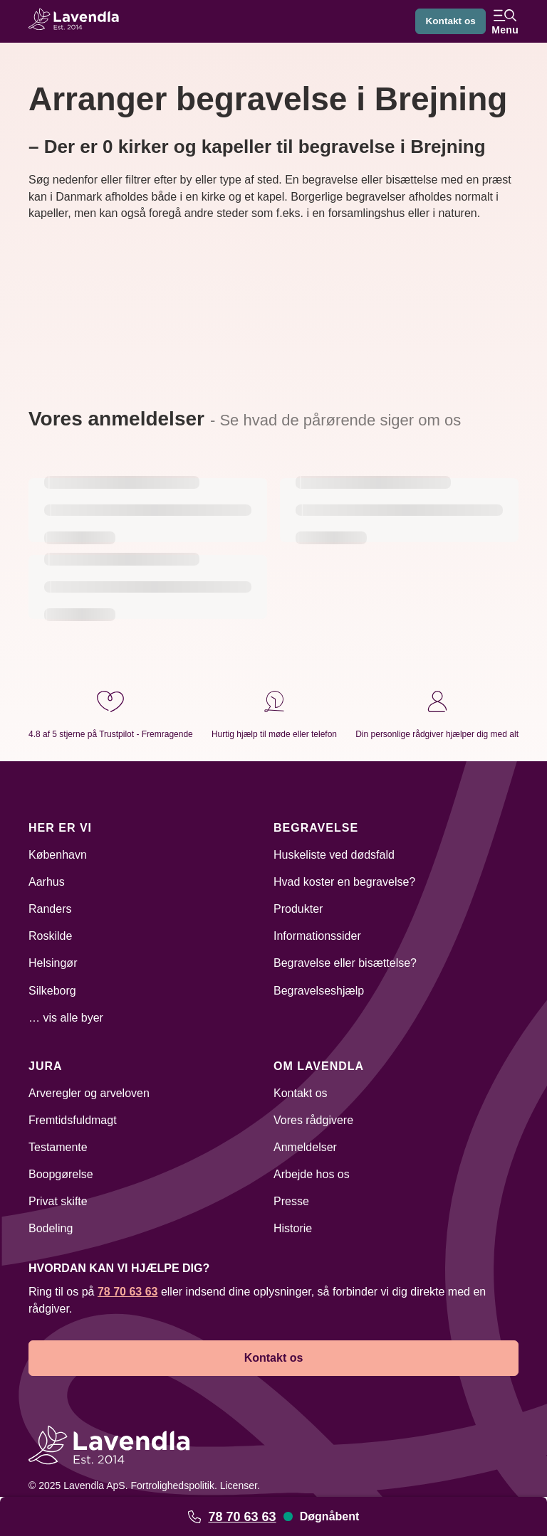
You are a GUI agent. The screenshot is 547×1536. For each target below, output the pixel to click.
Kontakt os (449, 21)
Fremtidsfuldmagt (72, 1120)
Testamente (58, 1147)
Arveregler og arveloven (89, 1093)
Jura (45, 1066)
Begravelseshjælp (319, 991)
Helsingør (52, 963)
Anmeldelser (305, 1147)
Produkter (298, 909)
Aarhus (46, 882)
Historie (293, 1228)
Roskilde (50, 936)
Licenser (238, 1485)
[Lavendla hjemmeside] (78, 21)
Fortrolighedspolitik (172, 1485)
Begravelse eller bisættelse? (345, 963)
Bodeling (50, 1228)
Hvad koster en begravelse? (344, 882)
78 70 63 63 (242, 1517)
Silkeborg (52, 991)
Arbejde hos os (312, 1174)
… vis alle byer (65, 1018)
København (57, 855)
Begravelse (316, 828)
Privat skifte (58, 1201)
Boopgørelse (60, 1174)
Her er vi (60, 828)
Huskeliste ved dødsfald (334, 855)
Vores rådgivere (313, 1120)
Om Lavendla (319, 1066)
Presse (291, 1201)
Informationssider (317, 936)
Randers (49, 909)
